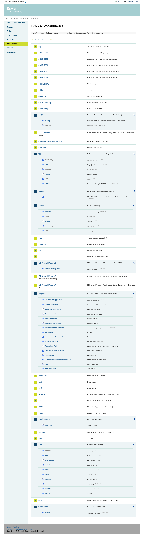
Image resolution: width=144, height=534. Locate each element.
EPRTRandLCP (45, 133)
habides (42, 244)
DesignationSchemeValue (54, 309)
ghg (40, 238)
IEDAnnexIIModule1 (47, 263)
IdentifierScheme (51, 319)
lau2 (40, 388)
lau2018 (41, 394)
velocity (48, 489)
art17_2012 (43, 71)
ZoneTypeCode (50, 368)
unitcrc (47, 183)
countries (48, 197)
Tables (9, 31)
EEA (16, 1)
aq (39, 47)
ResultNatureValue (51, 346)
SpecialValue (49, 355)
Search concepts (58, 39)
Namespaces (12, 52)
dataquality (43, 109)
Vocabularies (12, 44)
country (47, 513)
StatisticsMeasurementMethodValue (58, 360)
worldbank (43, 507)
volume (47, 493)
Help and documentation (16, 23)
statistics (48, 479)
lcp (39, 401)
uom (40, 445)
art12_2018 (43, 59)
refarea (47, 174)
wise (40, 501)
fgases (41, 191)
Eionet (16, 18)
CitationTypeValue (51, 304)
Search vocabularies (41, 39)
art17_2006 (43, 65)
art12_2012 (43, 53)
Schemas (10, 39)
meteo (47, 474)
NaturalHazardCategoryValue (55, 337)
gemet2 (41, 206)
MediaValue (49, 332)
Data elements (12, 35)
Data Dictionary (24, 18)
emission (48, 465)
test (40, 438)
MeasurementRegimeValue (54, 327)
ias (39, 251)
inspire (41, 294)
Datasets (10, 27)
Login (118, 1)
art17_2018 (43, 78)
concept (48, 211)
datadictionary (44, 103)
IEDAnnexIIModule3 (47, 276)
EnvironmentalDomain (53, 314)
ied (39, 257)
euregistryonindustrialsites (50, 141)
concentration (50, 460)
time (46, 484)
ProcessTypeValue (51, 341)
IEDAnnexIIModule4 (47, 285)
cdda (40, 90)
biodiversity (43, 84)
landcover (42, 376)
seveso (41, 432)
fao (39, 154)
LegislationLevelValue (53, 323)
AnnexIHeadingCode (52, 269)
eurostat (42, 148)
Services (10, 48)
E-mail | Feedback (13, 527)
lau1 (40, 382)
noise (40, 413)
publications (44, 419)
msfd (40, 407)
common (42, 96)
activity (47, 121)
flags (46, 164)
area (46, 455)
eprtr (40, 115)
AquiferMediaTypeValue (53, 300)
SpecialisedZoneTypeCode (54, 351)
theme (47, 364)
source (47, 221)
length (47, 469)
